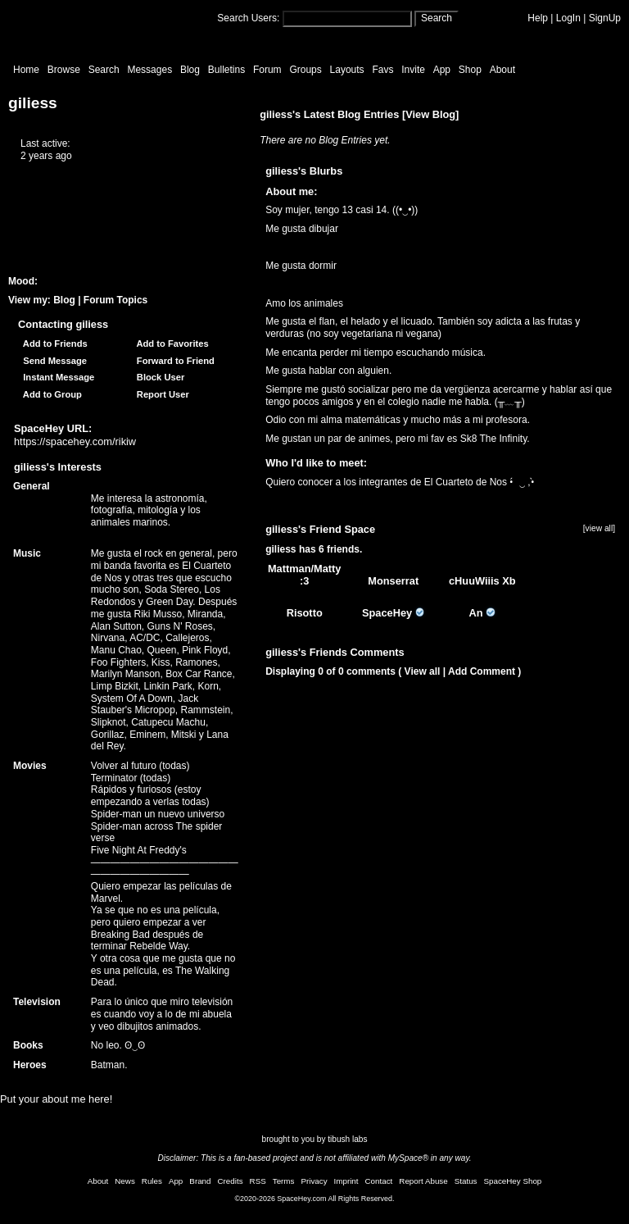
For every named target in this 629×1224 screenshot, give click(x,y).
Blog (190, 69)
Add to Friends (53, 343)
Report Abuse (423, 1180)
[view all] (599, 528)
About (502, 69)
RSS (258, 1180)
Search (436, 18)
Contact (379, 1180)
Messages (149, 69)
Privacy (314, 1180)
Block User (158, 377)
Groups (305, 69)
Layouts (347, 69)
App (441, 69)
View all (423, 671)
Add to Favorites (170, 343)
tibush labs (347, 1139)
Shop (470, 69)
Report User (160, 394)
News (125, 1180)
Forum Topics (115, 300)
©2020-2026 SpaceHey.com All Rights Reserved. (314, 1198)
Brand (199, 1180)
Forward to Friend (173, 361)
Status (466, 1180)
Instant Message (56, 377)
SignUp (605, 18)
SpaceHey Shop (513, 1180)
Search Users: (248, 18)
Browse (64, 69)
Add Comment (481, 671)
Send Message (52, 361)
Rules (152, 1180)
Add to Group (50, 394)
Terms (284, 1180)
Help (537, 18)
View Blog (430, 114)
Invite (413, 69)
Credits (230, 1180)
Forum (267, 69)
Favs (382, 69)
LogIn (568, 18)
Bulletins (226, 69)
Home (26, 69)
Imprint (346, 1180)
